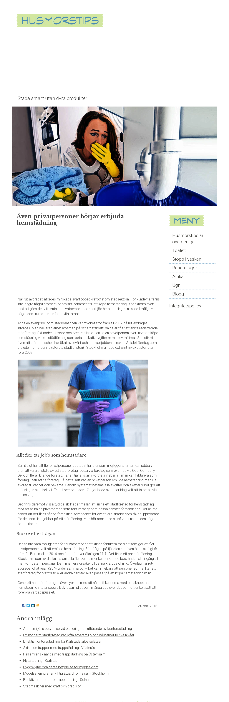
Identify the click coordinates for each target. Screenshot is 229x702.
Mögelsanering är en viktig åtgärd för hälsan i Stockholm (66, 673)
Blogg (178, 294)
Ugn (176, 285)
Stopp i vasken (186, 259)
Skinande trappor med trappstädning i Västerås (59, 648)
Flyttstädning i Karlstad (40, 661)
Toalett (179, 250)
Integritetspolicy (185, 305)
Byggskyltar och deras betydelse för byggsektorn (60, 667)
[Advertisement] (121, 61)
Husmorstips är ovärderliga (187, 238)
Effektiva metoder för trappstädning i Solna (56, 680)
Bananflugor (184, 267)
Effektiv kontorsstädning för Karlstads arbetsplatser (62, 641)
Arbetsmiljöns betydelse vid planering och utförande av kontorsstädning (77, 629)
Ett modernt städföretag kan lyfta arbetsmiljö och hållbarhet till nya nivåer (78, 635)
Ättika (178, 276)
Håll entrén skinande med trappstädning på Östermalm (64, 654)
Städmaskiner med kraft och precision (52, 686)
